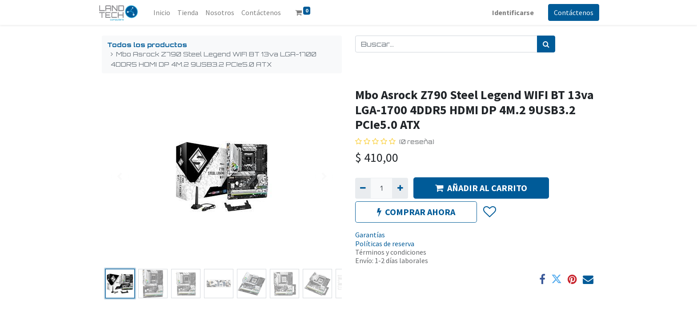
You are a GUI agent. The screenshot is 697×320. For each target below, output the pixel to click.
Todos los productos (147, 44)
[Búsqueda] (546, 44)
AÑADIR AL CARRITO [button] (481, 187)
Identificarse (509, 12)
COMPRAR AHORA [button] (416, 211)
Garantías (370, 234)
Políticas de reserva (384, 243)
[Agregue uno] (400, 188)
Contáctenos (569, 12)
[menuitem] (166, 12)
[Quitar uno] (363, 188)
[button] (489, 212)
